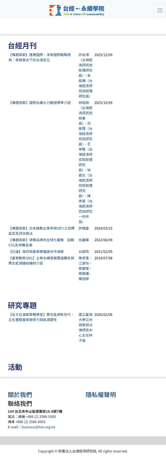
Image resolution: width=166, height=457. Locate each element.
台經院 (84, 251)
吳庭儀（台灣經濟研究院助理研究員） (86, 86)
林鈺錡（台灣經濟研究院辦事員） (86, 113)
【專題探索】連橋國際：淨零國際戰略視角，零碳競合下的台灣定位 (39, 57)
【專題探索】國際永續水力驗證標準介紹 (39, 102)
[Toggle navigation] (160, 10)
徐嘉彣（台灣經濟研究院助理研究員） (86, 182)
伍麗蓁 (84, 239)
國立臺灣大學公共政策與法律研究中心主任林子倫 (86, 327)
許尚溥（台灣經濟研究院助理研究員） (86, 65)
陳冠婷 (84, 278)
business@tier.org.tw (38, 426)
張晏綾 (84, 268)
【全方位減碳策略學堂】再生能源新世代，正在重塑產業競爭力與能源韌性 (41, 317)
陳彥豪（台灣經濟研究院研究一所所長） (86, 208)
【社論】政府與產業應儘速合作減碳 (36, 251)
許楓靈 (84, 228)
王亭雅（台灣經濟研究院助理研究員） (86, 156)
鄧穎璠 (84, 273)
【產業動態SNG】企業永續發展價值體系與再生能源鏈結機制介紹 (41, 260)
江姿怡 (84, 263)
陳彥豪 (84, 257)
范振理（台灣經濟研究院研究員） (86, 134)
